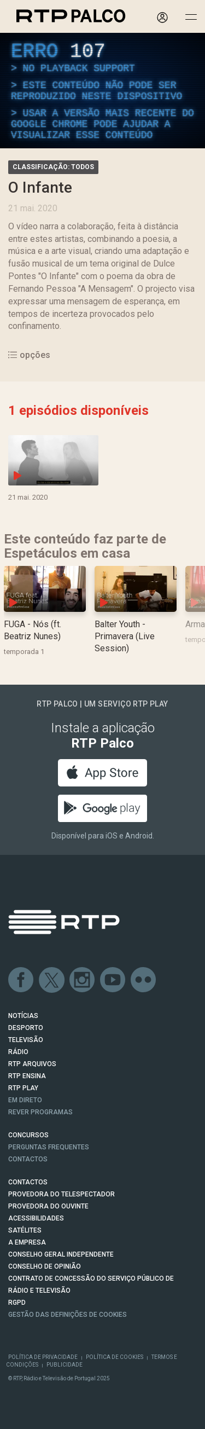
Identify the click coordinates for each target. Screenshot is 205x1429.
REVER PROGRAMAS (40, 1112)
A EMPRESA (27, 1242)
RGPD (17, 1302)
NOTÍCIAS (23, 1016)
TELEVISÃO (25, 1040)
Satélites (25, 1230)
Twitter (52, 980)
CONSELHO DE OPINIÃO (44, 1266)
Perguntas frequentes (48, 1147)
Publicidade (64, 1365)
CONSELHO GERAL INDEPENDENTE (61, 1254)
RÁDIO (18, 1052)
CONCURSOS (28, 1135)
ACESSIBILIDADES (36, 1218)
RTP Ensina (27, 1076)
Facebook (21, 980)
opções (29, 355)
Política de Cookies (114, 1357)
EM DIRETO (25, 1100)
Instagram (82, 980)
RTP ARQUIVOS (32, 1064)
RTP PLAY (23, 1088)
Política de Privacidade (43, 1357)
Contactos (28, 1159)
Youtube (113, 980)
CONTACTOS (28, 1182)
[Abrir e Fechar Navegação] (191, 18)
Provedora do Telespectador (61, 1194)
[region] (102, 90)
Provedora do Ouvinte (48, 1206)
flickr (144, 980)
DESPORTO (25, 1028)
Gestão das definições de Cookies (67, 1314)
